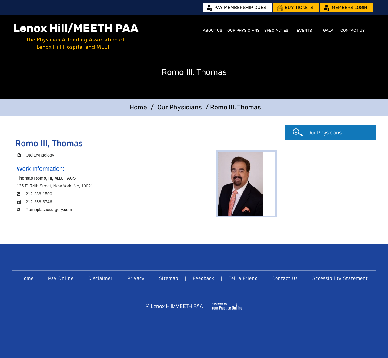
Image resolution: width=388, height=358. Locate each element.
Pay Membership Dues (240, 7)
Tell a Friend (243, 278)
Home (192, 30)
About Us (212, 30)
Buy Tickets (299, 7)
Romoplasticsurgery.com (48, 209)
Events (304, 30)
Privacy (136, 278)
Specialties (276, 30)
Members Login (349, 7)
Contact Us (352, 30)
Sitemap (168, 278)
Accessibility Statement (340, 278)
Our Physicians (243, 30)
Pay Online (61, 278)
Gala (328, 30)
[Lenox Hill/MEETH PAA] (76, 36)
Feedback (203, 278)
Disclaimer (100, 278)
